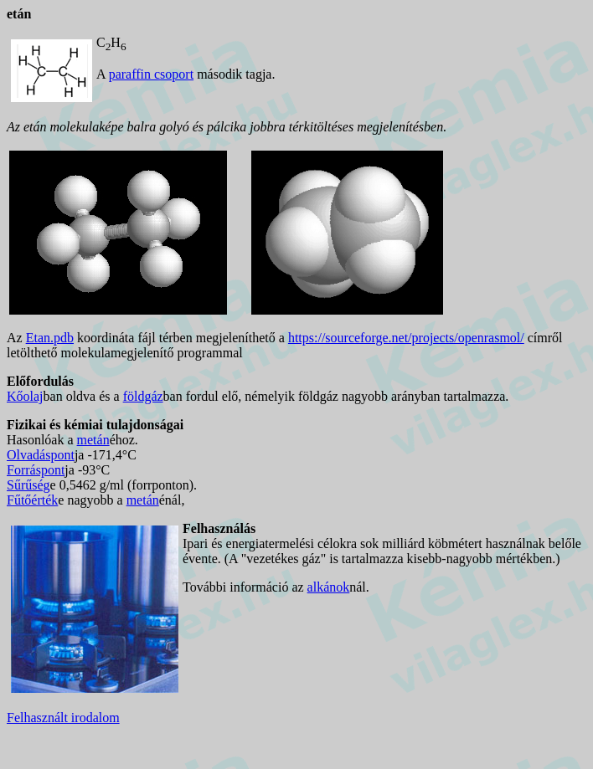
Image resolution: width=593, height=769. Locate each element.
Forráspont (35, 470)
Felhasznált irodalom (63, 717)
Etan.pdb (50, 338)
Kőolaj (25, 396)
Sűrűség (28, 485)
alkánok (328, 587)
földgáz (143, 396)
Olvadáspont (41, 455)
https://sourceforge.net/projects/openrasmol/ (406, 338)
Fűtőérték (32, 500)
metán (93, 440)
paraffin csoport (151, 74)
